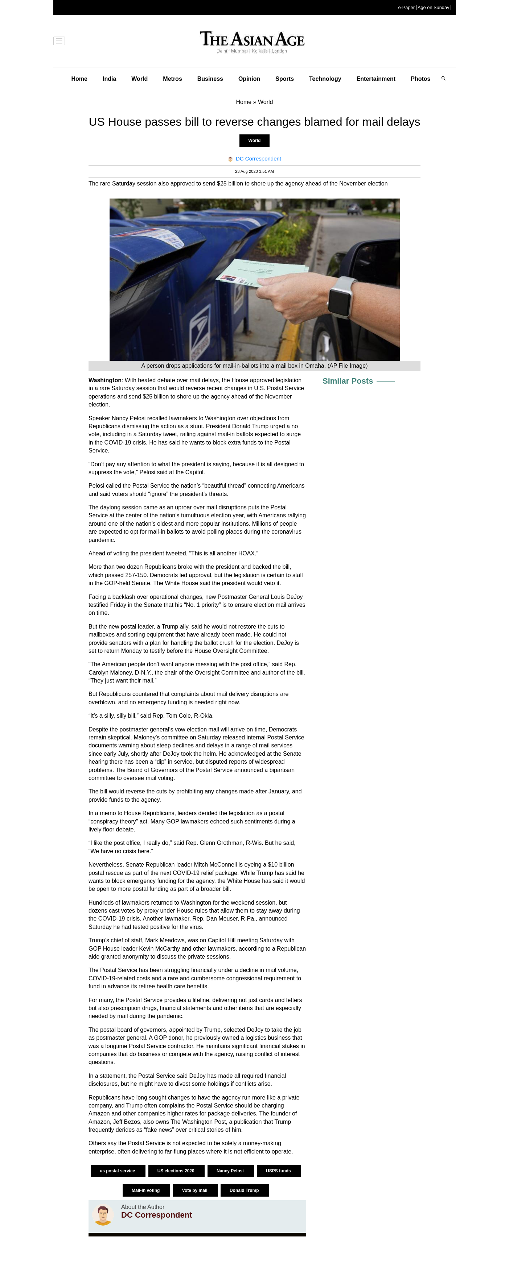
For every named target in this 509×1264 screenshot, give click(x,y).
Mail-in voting (146, 1190)
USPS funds (279, 1170)
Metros (172, 79)
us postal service (118, 1170)
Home (79, 79)
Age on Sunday (434, 7)
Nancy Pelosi (231, 1170)
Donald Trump (245, 1190)
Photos (420, 79)
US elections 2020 (176, 1170)
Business (210, 79)
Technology (325, 79)
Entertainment (376, 79)
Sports (284, 79)
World (139, 79)
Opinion (249, 79)
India (109, 79)
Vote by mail (195, 1190)
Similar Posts (348, 380)
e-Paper (406, 7)
